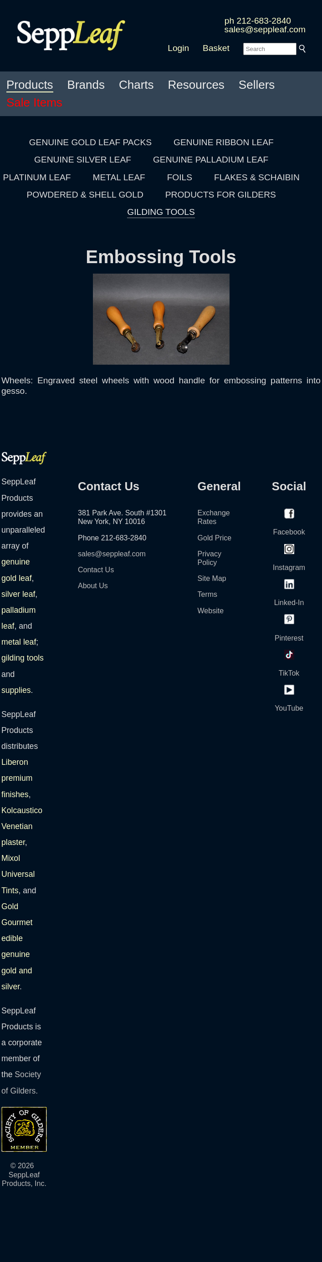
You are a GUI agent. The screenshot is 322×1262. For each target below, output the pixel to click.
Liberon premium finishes (16, 778)
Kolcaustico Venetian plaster (21, 826)
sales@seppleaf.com (265, 29)
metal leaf (18, 641)
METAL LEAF (119, 177)
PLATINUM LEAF (37, 177)
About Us (93, 586)
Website (211, 611)
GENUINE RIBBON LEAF (224, 142)
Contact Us (96, 570)
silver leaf (18, 594)
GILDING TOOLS (161, 212)
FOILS (179, 177)
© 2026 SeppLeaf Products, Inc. (24, 1174)
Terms (208, 594)
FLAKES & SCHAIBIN (257, 177)
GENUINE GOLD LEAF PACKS (90, 142)
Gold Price (215, 538)
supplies (16, 690)
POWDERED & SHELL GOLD (85, 194)
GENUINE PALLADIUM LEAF (210, 159)
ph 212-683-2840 (258, 20)
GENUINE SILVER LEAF (82, 159)
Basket (216, 48)
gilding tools (22, 657)
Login (178, 48)
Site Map (212, 578)
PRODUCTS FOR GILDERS (220, 194)
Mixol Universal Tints (18, 874)
